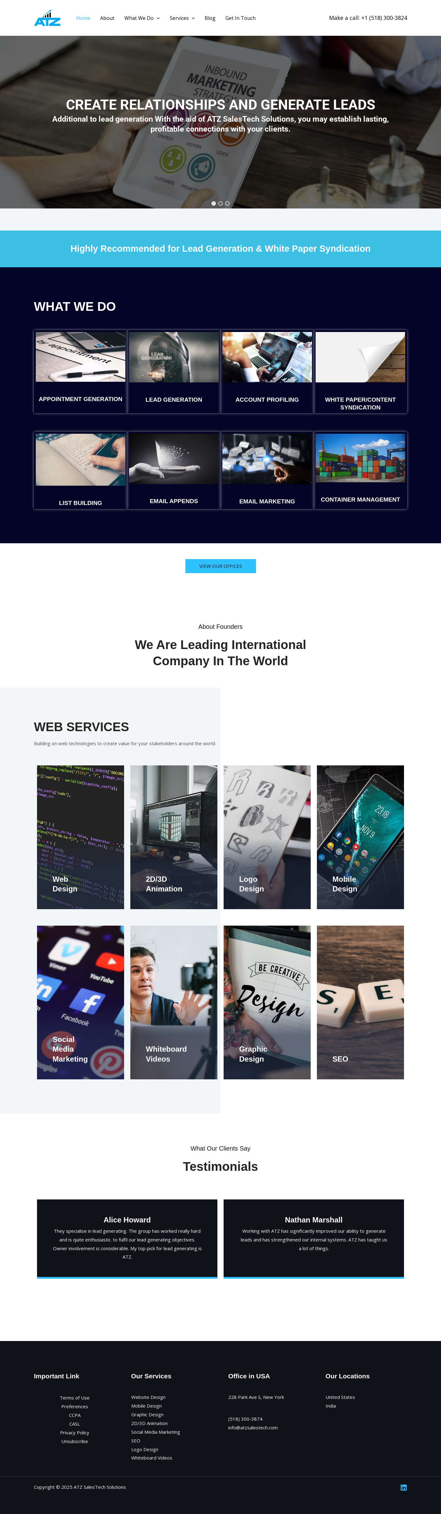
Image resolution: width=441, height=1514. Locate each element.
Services (182, 18)
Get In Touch (240, 18)
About (107, 18)
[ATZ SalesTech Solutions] (47, 17)
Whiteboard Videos (151, 1458)
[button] (213, 203)
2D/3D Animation (149, 1423)
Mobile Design (146, 1406)
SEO (340, 1059)
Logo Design (144, 1449)
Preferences (74, 1406)
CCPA (75, 1415)
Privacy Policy (74, 1432)
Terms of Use (75, 1398)
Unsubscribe (74, 1441)
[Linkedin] (403, 1487)
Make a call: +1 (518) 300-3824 (368, 17)
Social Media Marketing (70, 1049)
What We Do (142, 18)
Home (83, 18)
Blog (210, 18)
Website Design (148, 1397)
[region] (220, 115)
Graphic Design (147, 1414)
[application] (157, 18)
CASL (74, 1424)
